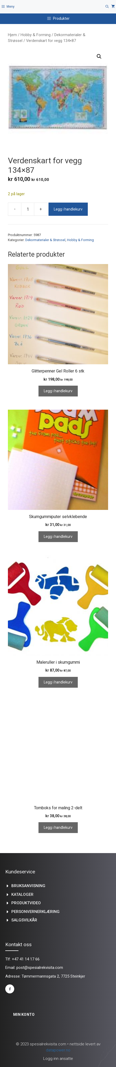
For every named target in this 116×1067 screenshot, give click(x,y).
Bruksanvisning (28, 885)
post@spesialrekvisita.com (39, 967)
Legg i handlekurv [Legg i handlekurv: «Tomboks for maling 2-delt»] (58, 827)
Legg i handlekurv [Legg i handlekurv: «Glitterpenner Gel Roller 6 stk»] (58, 391)
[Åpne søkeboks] (107, 6)
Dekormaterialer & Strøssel (45, 240)
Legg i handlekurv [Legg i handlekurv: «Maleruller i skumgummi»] (58, 682)
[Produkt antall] (27, 209)
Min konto (24, 1014)
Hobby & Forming (36, 34)
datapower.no (58, 1050)
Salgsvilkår (24, 920)
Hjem (12, 34)
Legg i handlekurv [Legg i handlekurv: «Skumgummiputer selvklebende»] (58, 536)
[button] (99, 56)
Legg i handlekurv (68, 209)
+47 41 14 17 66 (26, 959)
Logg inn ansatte (58, 1058)
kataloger (22, 894)
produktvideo (26, 903)
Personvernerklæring (35, 911)
